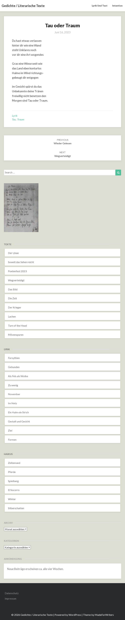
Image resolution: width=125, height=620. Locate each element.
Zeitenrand (14, 462)
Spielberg (13, 481)
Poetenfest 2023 (17, 271)
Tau (14, 119)
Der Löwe (13, 252)
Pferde (12, 471)
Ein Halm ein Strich (18, 412)
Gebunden (14, 366)
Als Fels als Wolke (18, 376)
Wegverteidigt (16, 280)
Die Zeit (12, 298)
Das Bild (12, 289)
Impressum (10, 598)
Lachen (12, 316)
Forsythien (14, 357)
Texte (7, 244)
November (14, 394)
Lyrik (14, 115)
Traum (20, 119)
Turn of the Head (17, 325)
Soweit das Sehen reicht (21, 262)
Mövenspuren (15, 334)
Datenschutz (12, 593)
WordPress (75, 614)
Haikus (8, 454)
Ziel (10, 430)
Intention (117, 5)
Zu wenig (13, 385)
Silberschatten (16, 508)
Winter (12, 499)
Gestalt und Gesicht (19, 421)
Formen (12, 439)
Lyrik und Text (99, 5)
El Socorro (14, 489)
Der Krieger (14, 307)
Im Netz (12, 403)
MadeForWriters (104, 614)
